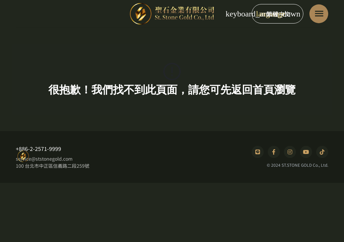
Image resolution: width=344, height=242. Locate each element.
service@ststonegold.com (44, 158)
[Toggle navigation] (318, 13)
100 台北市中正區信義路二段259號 (52, 165)
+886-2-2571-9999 (38, 149)
